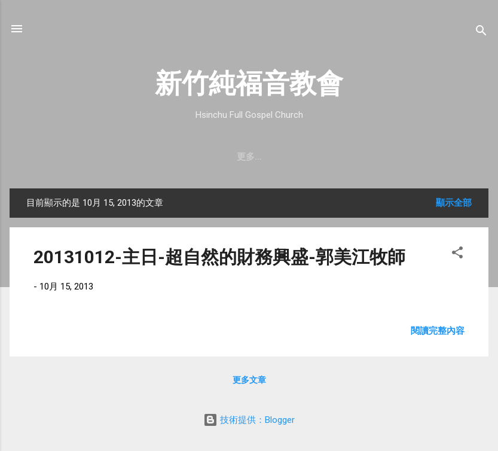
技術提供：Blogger (249, 420)
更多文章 (249, 380)
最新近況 (262, 156)
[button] (457, 254)
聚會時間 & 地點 (133, 156)
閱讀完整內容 (438, 330)
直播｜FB (321, 156)
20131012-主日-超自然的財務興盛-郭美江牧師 (219, 256)
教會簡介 (61, 156)
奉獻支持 (380, 156)
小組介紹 (437, 156)
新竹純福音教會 (249, 83)
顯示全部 (454, 202)
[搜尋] (481, 32)
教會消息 (205, 156)
